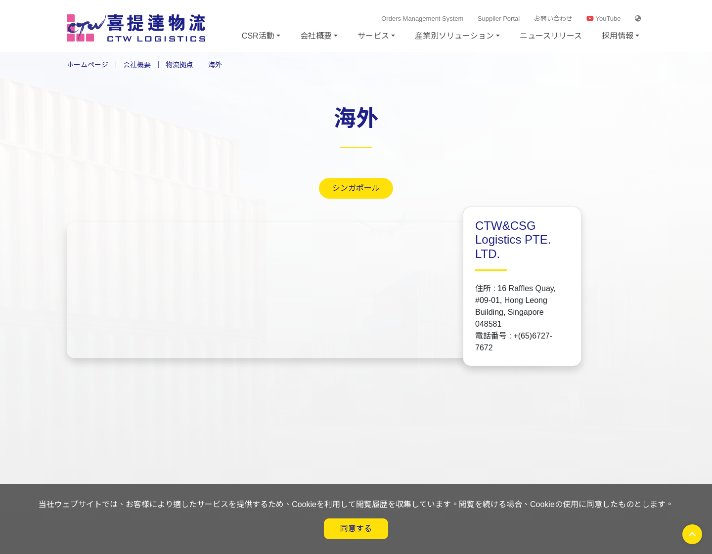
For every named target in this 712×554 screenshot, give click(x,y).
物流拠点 (179, 65)
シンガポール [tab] (356, 188)
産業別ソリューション (454, 36)
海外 (215, 65)
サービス (373, 36)
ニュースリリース (551, 36)
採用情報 (617, 36)
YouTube (603, 18)
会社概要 (316, 36)
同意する (356, 528)
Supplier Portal (499, 18)
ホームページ (87, 65)
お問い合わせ (553, 18)
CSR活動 (258, 36)
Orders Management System (422, 18)
